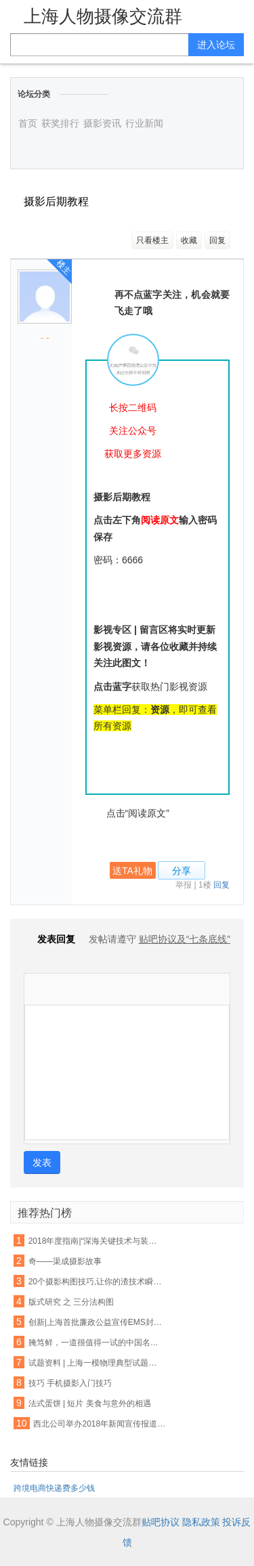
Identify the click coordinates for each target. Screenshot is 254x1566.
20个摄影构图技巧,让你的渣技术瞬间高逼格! (96, 1281)
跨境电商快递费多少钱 (54, 1488)
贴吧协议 (160, 1522)
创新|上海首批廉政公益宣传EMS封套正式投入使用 (96, 1322)
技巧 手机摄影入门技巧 (70, 1383)
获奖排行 (60, 123)
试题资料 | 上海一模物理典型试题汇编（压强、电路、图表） (96, 1363)
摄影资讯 (102, 123)
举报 (183, 885)
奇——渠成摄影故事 (65, 1261)
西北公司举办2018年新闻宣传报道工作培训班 (101, 1424)
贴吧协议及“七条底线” (184, 939)
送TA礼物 (132, 870)
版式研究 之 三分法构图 (71, 1302)
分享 (181, 870)
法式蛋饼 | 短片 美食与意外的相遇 (89, 1403)
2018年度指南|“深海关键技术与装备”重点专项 (96, 1241)
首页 (27, 123)
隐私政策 (201, 1522)
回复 (217, 240)
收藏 (189, 240)
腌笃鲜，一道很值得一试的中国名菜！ (96, 1342)
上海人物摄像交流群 (103, 16)
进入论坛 (216, 44)
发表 (42, 1162)
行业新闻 (144, 123)
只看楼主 (152, 240)
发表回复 (49, 939)
